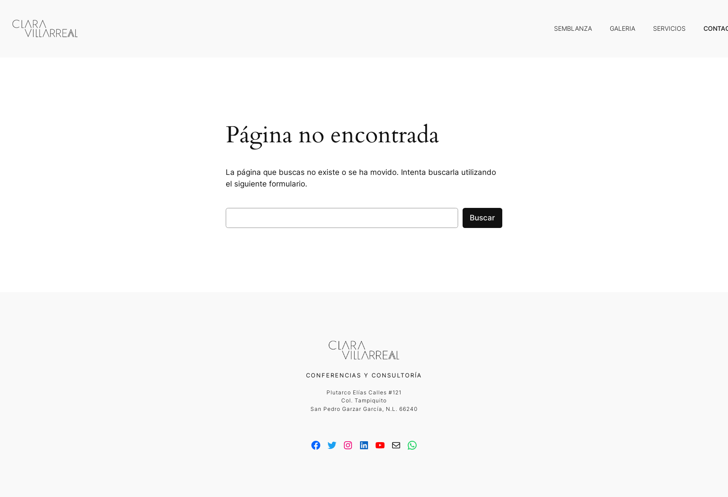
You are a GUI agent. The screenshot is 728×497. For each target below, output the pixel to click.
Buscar (482, 217)
